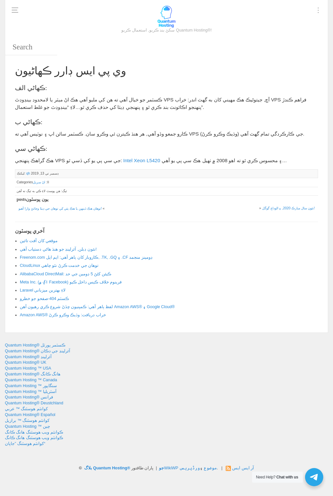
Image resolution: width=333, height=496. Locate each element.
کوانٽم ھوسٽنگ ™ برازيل (27, 420)
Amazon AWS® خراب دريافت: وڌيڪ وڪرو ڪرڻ (63, 315)
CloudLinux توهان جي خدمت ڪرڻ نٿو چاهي (59, 265)
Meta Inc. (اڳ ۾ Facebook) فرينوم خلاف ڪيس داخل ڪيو (71, 282)
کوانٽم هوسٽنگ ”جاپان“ (25, 443)
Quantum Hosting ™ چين (27, 426)
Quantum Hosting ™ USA (28, 368)
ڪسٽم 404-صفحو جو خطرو (44, 298)
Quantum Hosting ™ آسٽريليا (31, 391)
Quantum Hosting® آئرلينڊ (28, 357)
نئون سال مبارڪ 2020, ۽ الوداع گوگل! (288, 208)
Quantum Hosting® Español (30, 414)
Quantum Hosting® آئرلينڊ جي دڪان (37, 351)
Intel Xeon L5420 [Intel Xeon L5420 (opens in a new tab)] (141, 160)
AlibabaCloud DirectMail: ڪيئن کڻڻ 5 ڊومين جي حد (65, 274)
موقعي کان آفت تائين (39, 241)
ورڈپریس (189, 468)
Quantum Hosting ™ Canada (31, 380)
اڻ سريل (39, 182)
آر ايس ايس (243, 468)
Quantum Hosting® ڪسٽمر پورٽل (35, 345)
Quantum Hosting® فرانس (29, 397)
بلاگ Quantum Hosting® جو (124, 468)
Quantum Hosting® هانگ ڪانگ (32, 374)
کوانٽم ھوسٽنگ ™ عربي (26, 409)
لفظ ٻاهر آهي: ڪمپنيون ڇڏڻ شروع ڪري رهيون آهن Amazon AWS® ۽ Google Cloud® (97, 307)
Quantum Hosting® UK (25, 362)
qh (28, 173)
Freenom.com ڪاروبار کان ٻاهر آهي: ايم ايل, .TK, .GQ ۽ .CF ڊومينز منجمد (86, 257)
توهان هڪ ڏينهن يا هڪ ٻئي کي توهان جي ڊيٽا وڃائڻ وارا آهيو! (60, 208)
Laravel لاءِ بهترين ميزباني (42, 290)
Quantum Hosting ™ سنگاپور (31, 386)
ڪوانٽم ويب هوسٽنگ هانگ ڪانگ (34, 432)
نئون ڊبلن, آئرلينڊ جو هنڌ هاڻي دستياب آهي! (58, 249)
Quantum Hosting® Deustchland (34, 403)
